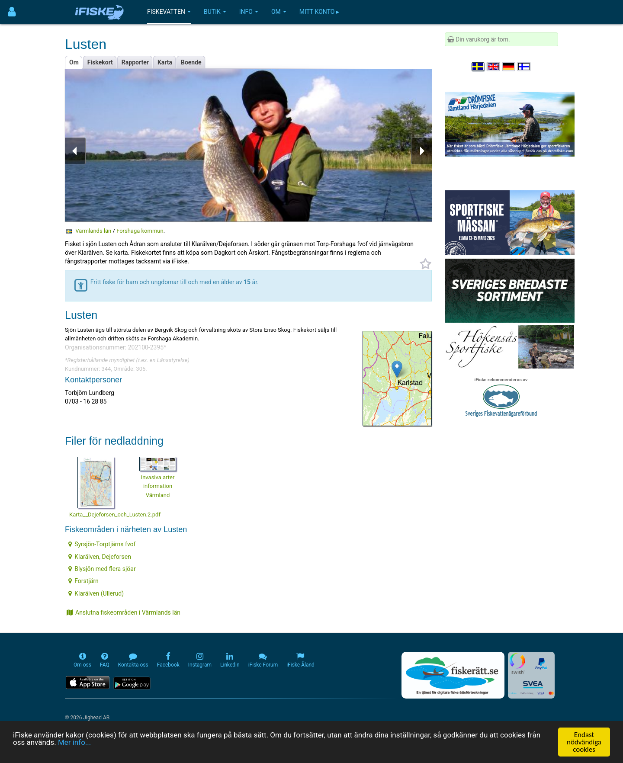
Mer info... (74, 743)
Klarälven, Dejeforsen (99, 556)
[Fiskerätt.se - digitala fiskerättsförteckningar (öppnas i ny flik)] (452, 675)
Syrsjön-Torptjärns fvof (101, 544)
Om (278, 11)
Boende (191, 62)
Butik (215, 11)
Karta (164, 62)
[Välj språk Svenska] (478, 66)
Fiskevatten (169, 11)
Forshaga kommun (140, 231)
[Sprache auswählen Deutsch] (509, 66)
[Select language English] (493, 66)
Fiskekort (100, 62)
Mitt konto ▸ (319, 11)
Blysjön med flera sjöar (101, 568)
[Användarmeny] (12, 12)
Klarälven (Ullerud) (96, 593)
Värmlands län (93, 231)
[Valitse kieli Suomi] (524, 66)
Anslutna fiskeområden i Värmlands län (123, 612)
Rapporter (135, 62)
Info (248, 11)
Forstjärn (83, 580)
